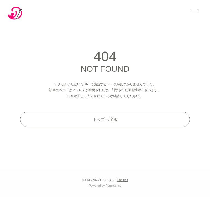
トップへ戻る (105, 119)
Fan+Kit (122, 180)
